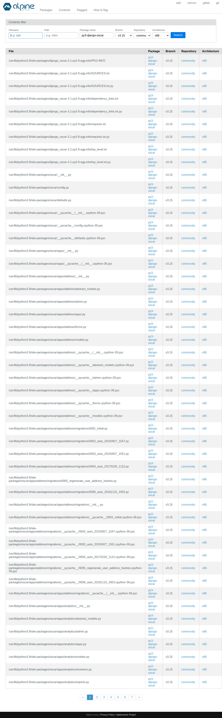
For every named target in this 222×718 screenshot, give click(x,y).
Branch (119, 30)
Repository (139, 30)
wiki (178, 2)
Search (178, 35)
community (188, 60)
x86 (204, 60)
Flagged (82, 10)
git (217, 2)
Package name (88, 30)
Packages (46, 10)
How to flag (101, 10)
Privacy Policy (107, 714)
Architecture (158, 30)
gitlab (206, 2)
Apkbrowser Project (126, 714)
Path (46, 30)
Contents (64, 10)
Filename (14, 30)
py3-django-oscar (153, 60)
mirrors (191, 2)
